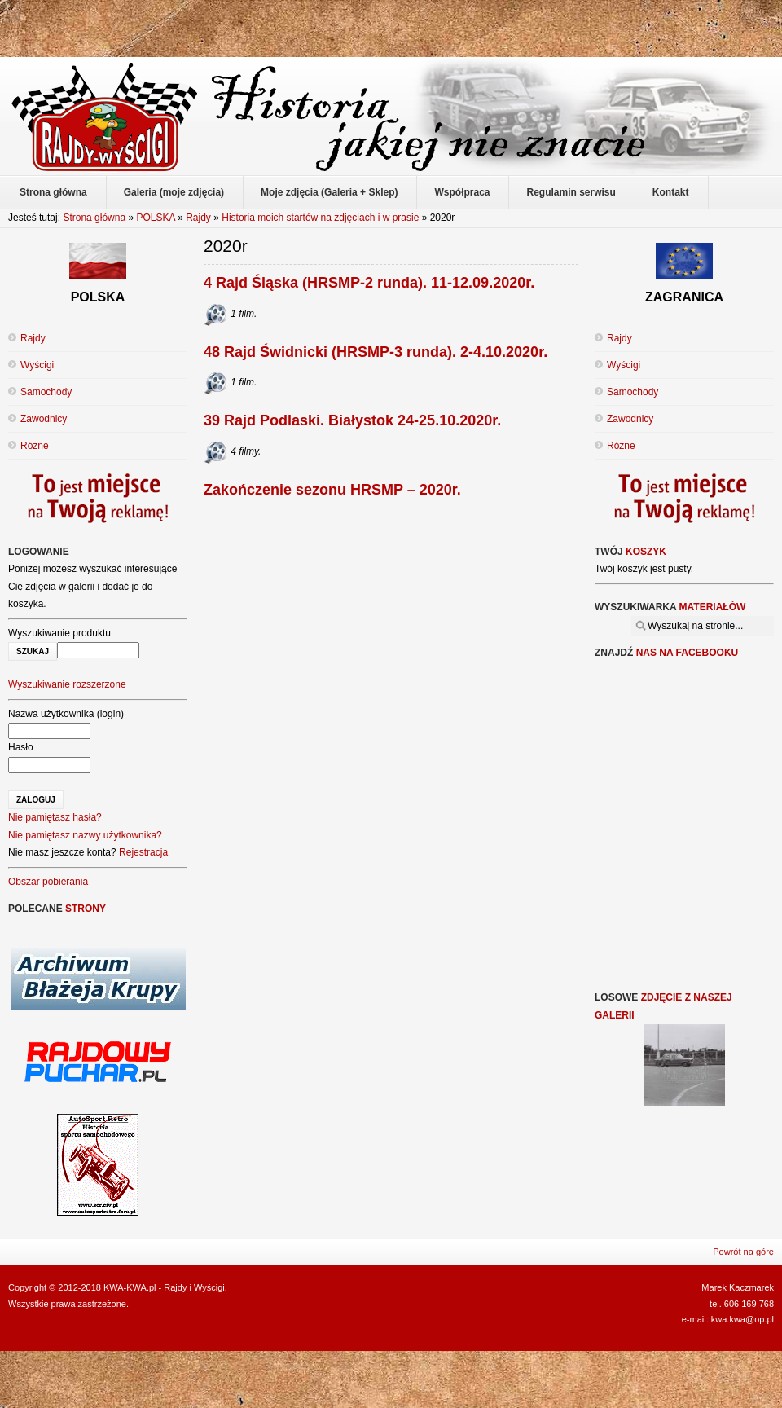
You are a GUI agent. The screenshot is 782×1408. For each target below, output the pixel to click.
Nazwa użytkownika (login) (66, 713)
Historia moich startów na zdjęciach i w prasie (320, 217)
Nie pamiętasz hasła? (55, 817)
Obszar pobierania (48, 881)
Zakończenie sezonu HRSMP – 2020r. (332, 490)
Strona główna (94, 217)
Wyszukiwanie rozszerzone (67, 684)
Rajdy (198, 217)
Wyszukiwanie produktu (59, 633)
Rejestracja (143, 852)
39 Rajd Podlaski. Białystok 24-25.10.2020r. (352, 420)
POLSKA (155, 217)
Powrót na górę (743, 1251)
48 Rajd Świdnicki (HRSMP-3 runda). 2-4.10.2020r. (375, 352)
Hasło (20, 747)
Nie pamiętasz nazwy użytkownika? (85, 835)
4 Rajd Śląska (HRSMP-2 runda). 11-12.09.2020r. (369, 283)
